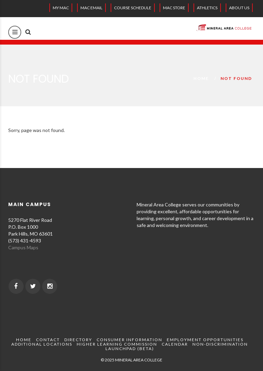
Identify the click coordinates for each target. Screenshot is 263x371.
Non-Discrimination (220, 344)
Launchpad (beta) (129, 348)
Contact (48, 339)
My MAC (61, 7)
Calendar (175, 344)
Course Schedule (132, 7)
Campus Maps (23, 247)
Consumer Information (129, 339)
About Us (239, 7)
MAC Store (174, 7)
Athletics (207, 7)
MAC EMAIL (91, 7)
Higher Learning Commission (117, 344)
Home (201, 78)
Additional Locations (41, 344)
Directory (78, 339)
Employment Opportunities (205, 339)
